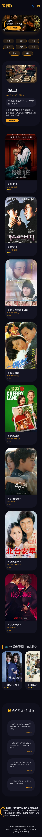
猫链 (25, 829)
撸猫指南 (17, 829)
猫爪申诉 (33, 829)
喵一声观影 (13, 28)
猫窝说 (8, 829)
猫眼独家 (12, 120)
